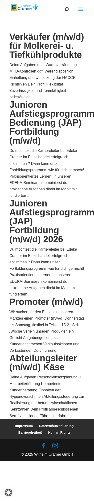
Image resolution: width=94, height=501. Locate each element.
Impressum (24, 426)
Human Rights (59, 432)
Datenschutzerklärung (56, 426)
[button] (8, 492)
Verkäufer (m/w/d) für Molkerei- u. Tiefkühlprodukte (46, 46)
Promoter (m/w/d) (46, 302)
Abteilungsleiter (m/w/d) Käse (43, 362)
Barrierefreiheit (30, 432)
